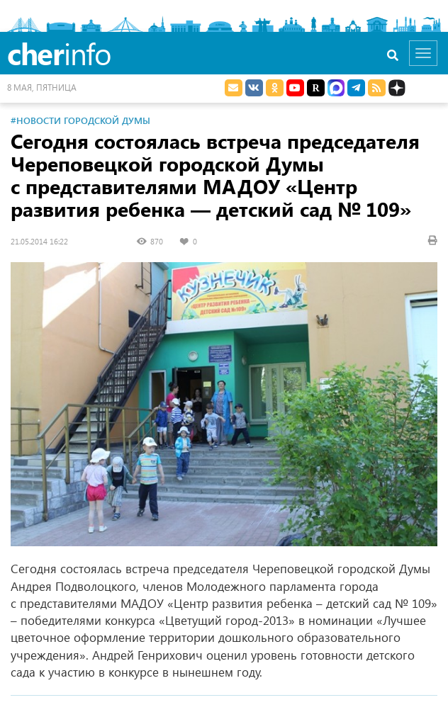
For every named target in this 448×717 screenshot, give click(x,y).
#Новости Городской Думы (80, 120)
